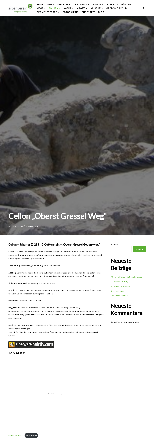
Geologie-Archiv (116, 8)
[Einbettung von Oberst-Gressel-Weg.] (55, 394)
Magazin (82, 8)
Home (40, 4)
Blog (101, 12)
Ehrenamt (88, 12)
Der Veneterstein (48, 12)
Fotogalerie (70, 12)
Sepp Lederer (17, 226)
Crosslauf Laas (117, 291)
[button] (69, 4)
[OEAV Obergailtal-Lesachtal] (20, 8)
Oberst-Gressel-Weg (15, 436)
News (50, 4)
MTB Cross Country (119, 281)
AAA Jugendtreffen (119, 295)
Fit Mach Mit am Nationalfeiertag (126, 277)
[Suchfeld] (143, 8)
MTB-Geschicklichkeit (121, 286)
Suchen (114, 244)
